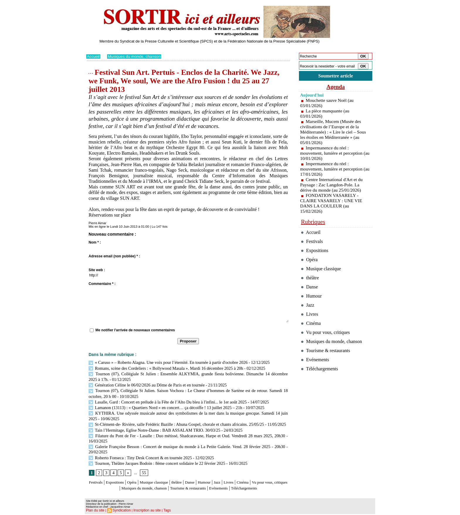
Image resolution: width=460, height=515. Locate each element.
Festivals (97, 477)
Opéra (140, 477)
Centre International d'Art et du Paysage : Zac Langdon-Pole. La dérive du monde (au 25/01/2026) (332, 185)
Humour (226, 477)
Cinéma (271, 477)
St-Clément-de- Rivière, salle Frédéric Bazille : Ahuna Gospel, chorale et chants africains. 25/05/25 (173, 421)
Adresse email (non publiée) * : (114, 256)
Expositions (120, 477)
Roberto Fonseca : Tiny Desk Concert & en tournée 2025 (139, 453)
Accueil (93, 56)
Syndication (119, 511)
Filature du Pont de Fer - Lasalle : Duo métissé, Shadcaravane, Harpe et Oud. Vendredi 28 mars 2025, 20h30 (187, 432)
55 (143, 468)
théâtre (193, 477)
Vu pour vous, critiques (327, 343)
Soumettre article (335, 76)
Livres (255, 477)
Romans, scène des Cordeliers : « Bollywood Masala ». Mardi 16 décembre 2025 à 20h (163, 368)
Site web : (97, 270)
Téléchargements (188, 489)
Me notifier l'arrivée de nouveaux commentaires (135, 330)
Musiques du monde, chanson (135, 56)
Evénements (260, 483)
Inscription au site (142, 511)
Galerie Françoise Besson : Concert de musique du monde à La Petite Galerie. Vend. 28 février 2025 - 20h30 (187, 442)
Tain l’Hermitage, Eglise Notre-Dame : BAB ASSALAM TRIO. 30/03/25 (152, 426)
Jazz (241, 477)
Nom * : (95, 242)
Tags (161, 511)
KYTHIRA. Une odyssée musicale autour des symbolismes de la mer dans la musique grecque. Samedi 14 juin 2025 (188, 410)
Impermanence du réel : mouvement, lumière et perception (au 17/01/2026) (332, 170)
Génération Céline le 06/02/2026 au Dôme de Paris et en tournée (145, 383)
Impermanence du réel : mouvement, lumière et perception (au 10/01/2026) (332, 154)
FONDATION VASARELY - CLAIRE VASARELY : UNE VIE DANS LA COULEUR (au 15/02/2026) (332, 204)
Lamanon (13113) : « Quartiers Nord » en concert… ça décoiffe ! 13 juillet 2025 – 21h (163, 405)
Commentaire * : (102, 284)
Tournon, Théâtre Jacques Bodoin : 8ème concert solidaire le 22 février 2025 (155, 459)
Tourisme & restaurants (224, 483)
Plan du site (94, 511)
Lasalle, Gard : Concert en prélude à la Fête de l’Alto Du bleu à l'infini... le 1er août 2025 (165, 400)
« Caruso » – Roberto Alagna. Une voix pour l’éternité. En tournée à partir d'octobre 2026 (165, 362)
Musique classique (166, 477)
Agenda (335, 87)
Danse (209, 477)
